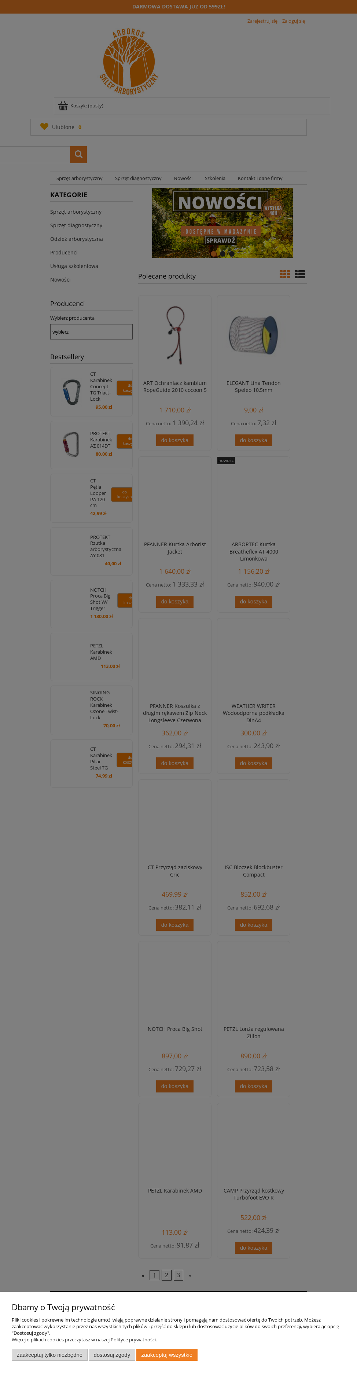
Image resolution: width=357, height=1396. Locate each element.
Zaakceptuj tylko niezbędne (49, 1355)
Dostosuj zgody (111, 1355)
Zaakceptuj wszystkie (166, 1355)
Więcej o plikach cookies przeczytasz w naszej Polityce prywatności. (84, 1339)
